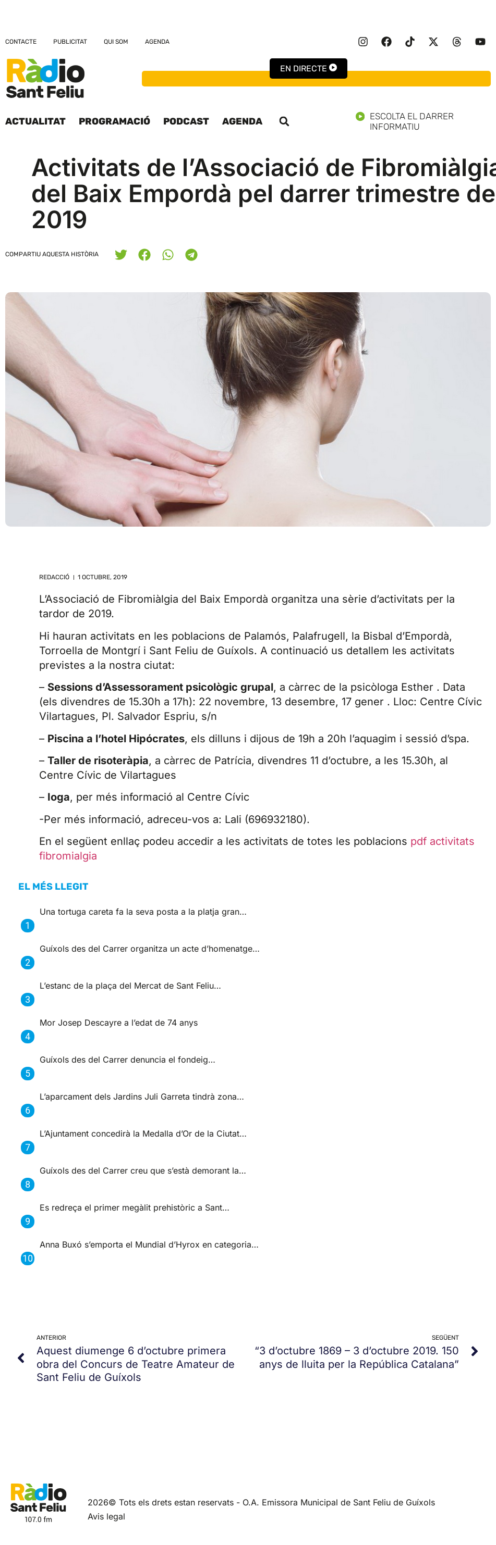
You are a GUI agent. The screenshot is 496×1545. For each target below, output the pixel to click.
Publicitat (70, 41)
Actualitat (35, 121)
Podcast (186, 121)
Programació (114, 121)
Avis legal (106, 1516)
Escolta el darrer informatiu (423, 121)
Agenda (157, 41)
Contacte (21, 41)
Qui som (116, 41)
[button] (284, 121)
